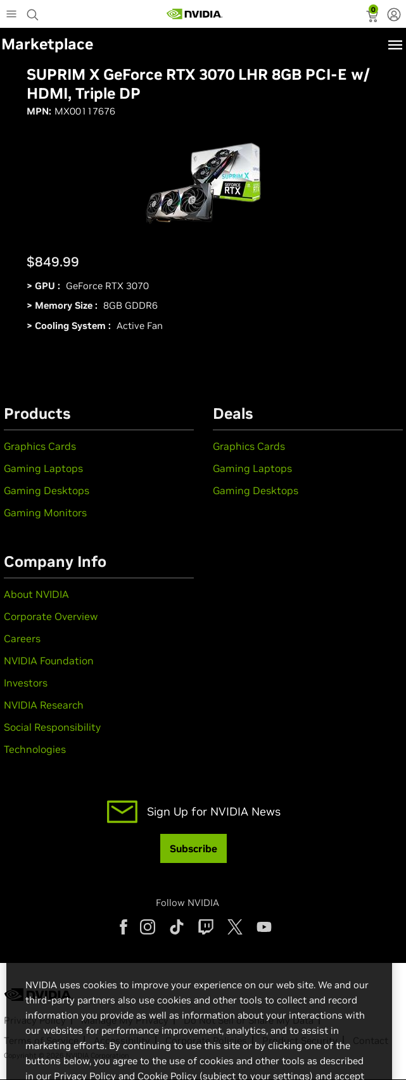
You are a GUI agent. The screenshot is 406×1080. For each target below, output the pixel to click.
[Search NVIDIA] (34, 11)
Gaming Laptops (43, 468)
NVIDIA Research (44, 704)
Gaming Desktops (46, 490)
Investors (26, 682)
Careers (22, 638)
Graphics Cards (40, 446)
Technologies (35, 749)
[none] (394, 16)
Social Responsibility (52, 727)
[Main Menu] (11, 15)
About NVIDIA (36, 594)
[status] (373, 18)
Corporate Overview (51, 616)
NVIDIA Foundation (49, 660)
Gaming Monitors (45, 512)
